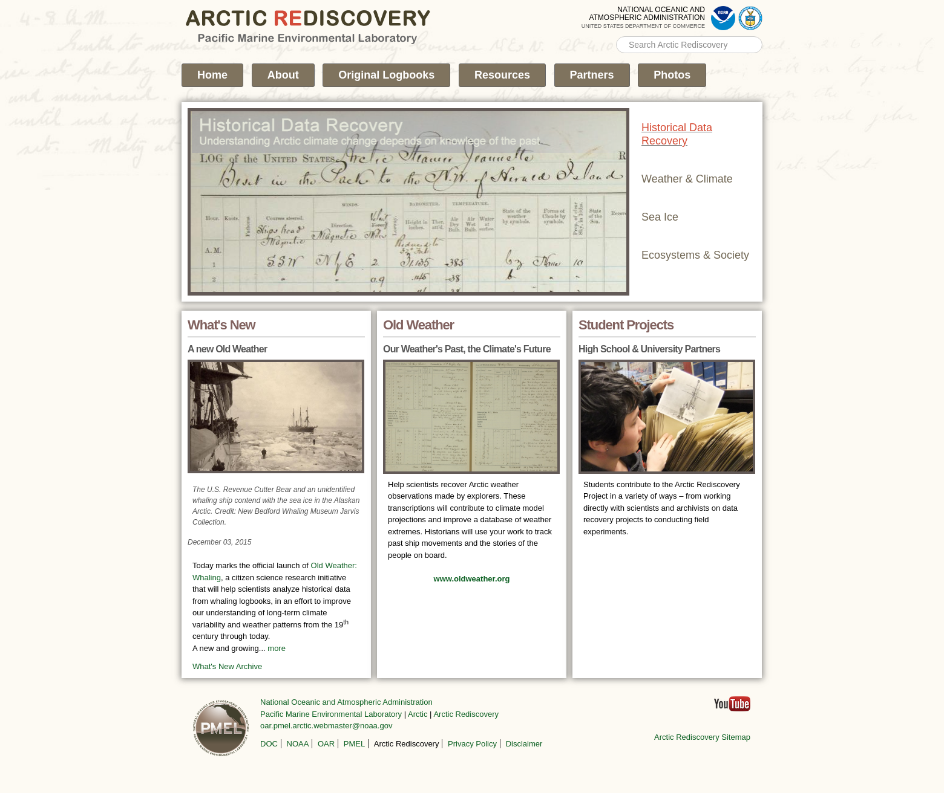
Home (212, 75)
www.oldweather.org (472, 578)
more (276, 648)
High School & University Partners (649, 349)
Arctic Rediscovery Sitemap (702, 737)
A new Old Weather (227, 349)
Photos (672, 75)
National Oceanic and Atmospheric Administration (346, 702)
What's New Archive (227, 666)
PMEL (354, 743)
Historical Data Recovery (676, 134)
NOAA (298, 743)
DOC (269, 743)
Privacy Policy (472, 743)
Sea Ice (659, 217)
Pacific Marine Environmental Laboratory (331, 714)
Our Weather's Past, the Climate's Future (467, 349)
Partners (592, 75)
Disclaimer (524, 743)
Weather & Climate (687, 179)
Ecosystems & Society (695, 255)
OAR (326, 743)
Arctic (418, 714)
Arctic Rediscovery (466, 714)
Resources (502, 75)
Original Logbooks (386, 75)
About (283, 75)
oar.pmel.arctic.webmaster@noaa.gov (326, 725)
